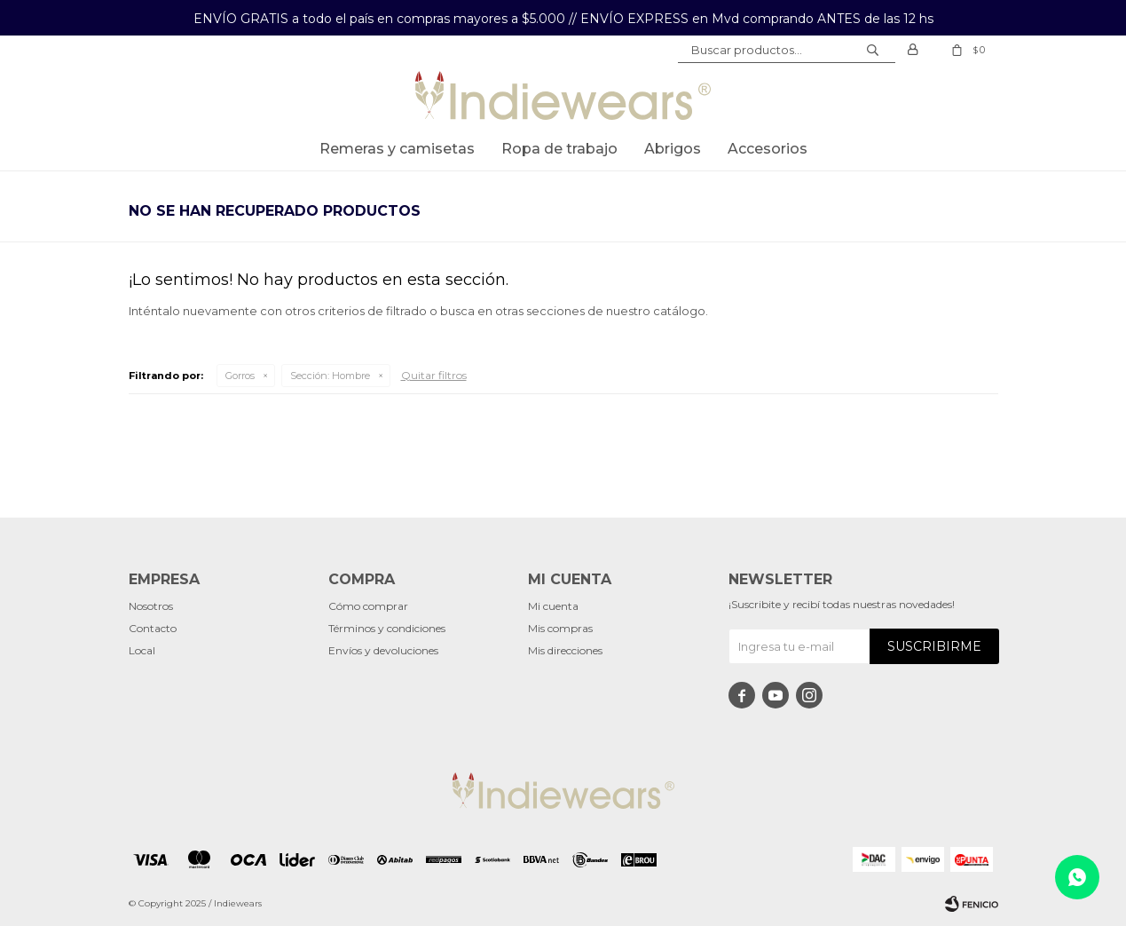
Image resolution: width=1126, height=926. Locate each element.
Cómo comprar (368, 606)
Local (142, 650)
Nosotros (151, 606)
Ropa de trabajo (559, 148)
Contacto (153, 628)
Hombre (330, 375)
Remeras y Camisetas (397, 148)
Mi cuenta (553, 606)
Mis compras (560, 628)
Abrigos (672, 148)
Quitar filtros (434, 375)
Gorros (240, 375)
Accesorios (767, 148)
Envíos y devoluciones (383, 650)
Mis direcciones (565, 650)
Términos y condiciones (386, 628)
